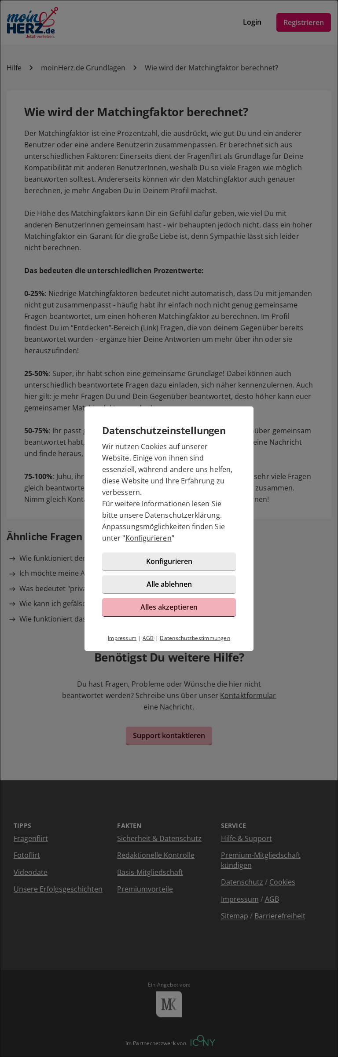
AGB (148, 638)
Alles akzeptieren (169, 607)
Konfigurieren (148, 538)
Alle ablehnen (169, 584)
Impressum (122, 638)
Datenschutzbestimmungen (195, 638)
